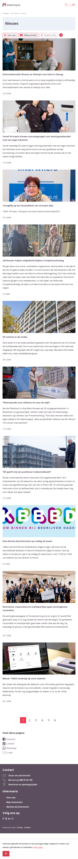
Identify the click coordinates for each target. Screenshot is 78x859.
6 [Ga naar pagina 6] (55, 720)
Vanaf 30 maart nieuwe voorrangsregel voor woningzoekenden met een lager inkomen (37, 138)
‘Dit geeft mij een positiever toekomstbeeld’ (27, 472)
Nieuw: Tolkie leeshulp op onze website (24, 679)
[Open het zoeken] (66, 4)
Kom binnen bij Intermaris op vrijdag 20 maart (27, 541)
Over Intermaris (15, 13)
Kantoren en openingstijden (22, 784)
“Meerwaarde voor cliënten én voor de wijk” (26, 403)
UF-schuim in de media (15, 337)
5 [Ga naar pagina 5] (48, 720)
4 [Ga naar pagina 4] (42, 720)
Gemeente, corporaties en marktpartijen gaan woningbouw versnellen (35, 608)
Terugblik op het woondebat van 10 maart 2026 (28, 206)
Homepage (6, 13)
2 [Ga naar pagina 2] (29, 720)
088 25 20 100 (25, 780)
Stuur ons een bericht (19, 775)
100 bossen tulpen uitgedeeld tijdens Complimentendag (33, 261)
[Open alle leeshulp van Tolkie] (61, 35)
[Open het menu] (73, 4)
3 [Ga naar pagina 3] (36, 720)
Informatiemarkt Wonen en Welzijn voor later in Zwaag (33, 74)
